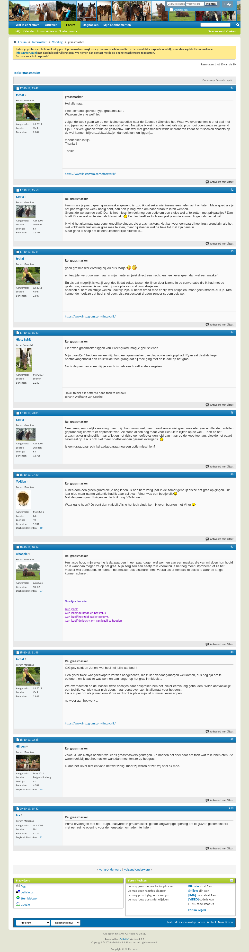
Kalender (29, 31)
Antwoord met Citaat (219, 182)
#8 (232, 652)
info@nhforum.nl (26, 52)
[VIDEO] (193, 899)
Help (227, 4)
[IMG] (192, 895)
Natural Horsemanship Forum (186, 922)
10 (41, 527)
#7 (232, 546)
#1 (232, 87)
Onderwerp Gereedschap (216, 80)
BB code (193, 886)
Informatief (39, 42)
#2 (232, 189)
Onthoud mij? (179, 10)
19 (41, 789)
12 (41, 837)
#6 (232, 474)
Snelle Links (67, 31)
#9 (232, 739)
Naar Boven (225, 922)
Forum (70, 25)
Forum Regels (197, 910)
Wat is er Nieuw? (27, 25)
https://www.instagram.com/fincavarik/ (90, 174)
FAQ (17, 31)
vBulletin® (123, 939)
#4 (232, 332)
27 (41, 590)
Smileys (193, 890)
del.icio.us (27, 892)
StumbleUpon (29, 898)
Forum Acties (45, 31)
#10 (231, 808)
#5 (232, 412)
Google (25, 904)
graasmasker (31, 73)
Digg (23, 886)
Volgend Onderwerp (137, 869)
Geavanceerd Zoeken (222, 31)
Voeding (57, 42)
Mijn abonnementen (117, 25)
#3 (232, 251)
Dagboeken (91, 25)
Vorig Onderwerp (110, 869)
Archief (211, 922)
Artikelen (51, 25)
